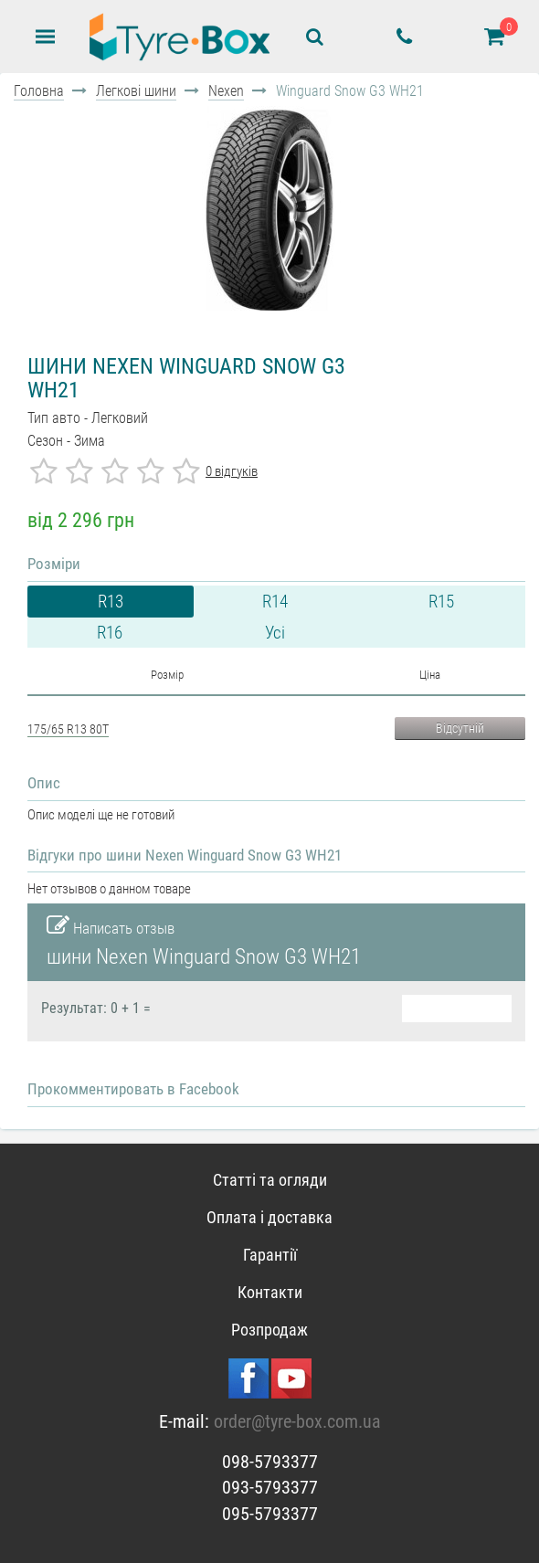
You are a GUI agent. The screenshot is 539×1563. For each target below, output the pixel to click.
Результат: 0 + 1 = (96, 1008)
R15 (441, 601)
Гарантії (270, 1254)
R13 (110, 601)
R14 (275, 601)
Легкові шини (136, 91)
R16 (109, 632)
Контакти (270, 1292)
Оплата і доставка (269, 1217)
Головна (39, 91)
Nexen (226, 91)
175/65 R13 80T (68, 729)
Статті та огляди (270, 1179)
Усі (275, 632)
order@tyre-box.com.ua (297, 1421)
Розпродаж (269, 1329)
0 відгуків (232, 471)
